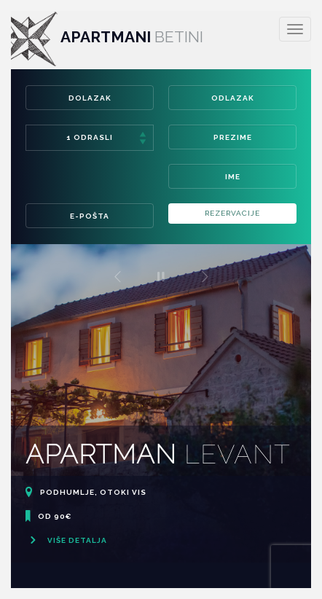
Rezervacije (232, 213)
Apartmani (101, 37)
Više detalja (66, 540)
